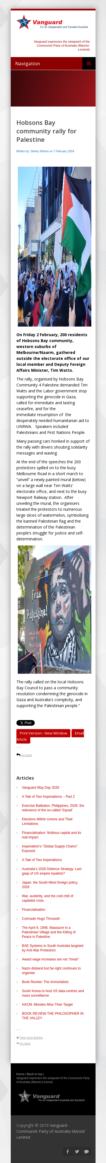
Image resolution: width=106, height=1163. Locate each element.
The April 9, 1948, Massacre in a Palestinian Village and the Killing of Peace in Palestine (49, 932)
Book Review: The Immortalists (45, 982)
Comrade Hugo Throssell (41, 919)
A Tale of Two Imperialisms (42, 860)
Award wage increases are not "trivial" (51, 959)
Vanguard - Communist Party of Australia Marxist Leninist (50, 1131)
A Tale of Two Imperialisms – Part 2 (48, 797)
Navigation (27, 63)
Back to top (34, 1074)
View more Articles (31, 1037)
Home (20, 1074)
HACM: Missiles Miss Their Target (47, 1005)
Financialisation (34, 910)
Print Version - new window (43, 733)
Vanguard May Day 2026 (40, 788)
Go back (26, 755)
